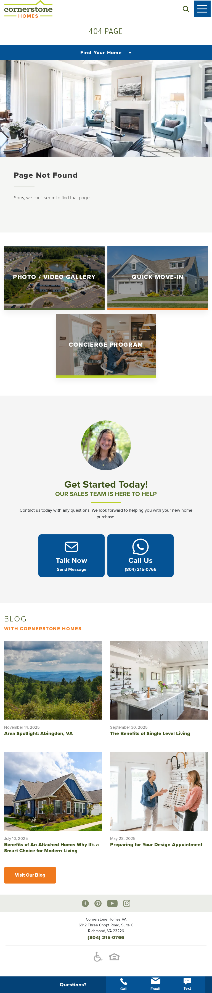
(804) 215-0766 (106, 938)
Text (187, 984)
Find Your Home (101, 53)
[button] (187, 9)
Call (124, 984)
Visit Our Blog (30, 876)
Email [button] (155, 984)
